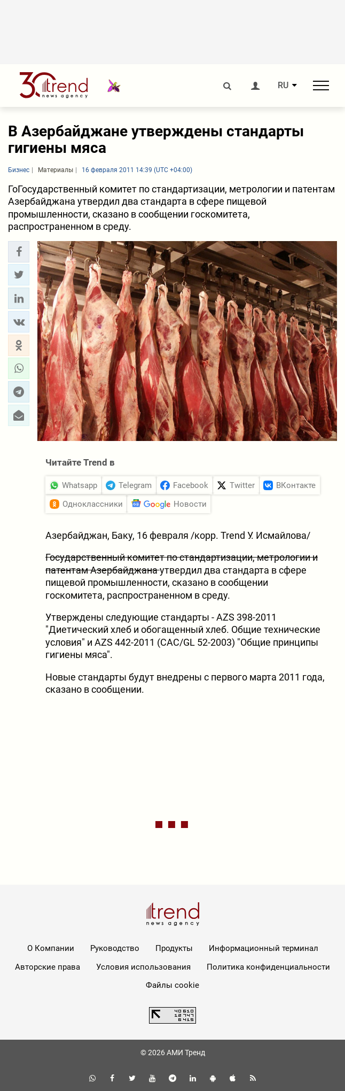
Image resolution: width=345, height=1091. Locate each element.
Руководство (114, 948)
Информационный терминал (263, 948)
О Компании (50, 948)
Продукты (174, 948)
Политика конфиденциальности (268, 967)
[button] (18, 252)
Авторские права (47, 967)
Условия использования (143, 967)
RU (283, 85)
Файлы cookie (172, 985)
